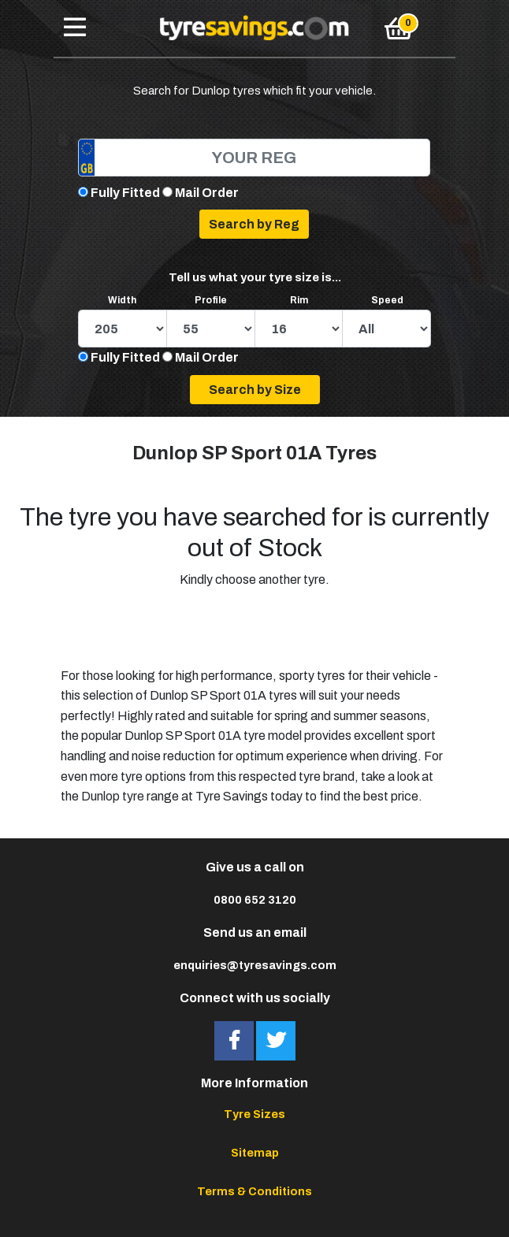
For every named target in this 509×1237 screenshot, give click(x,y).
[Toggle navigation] (75, 28)
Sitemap (255, 1152)
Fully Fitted (125, 192)
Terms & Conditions (254, 1191)
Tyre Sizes (254, 1114)
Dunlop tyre (112, 796)
